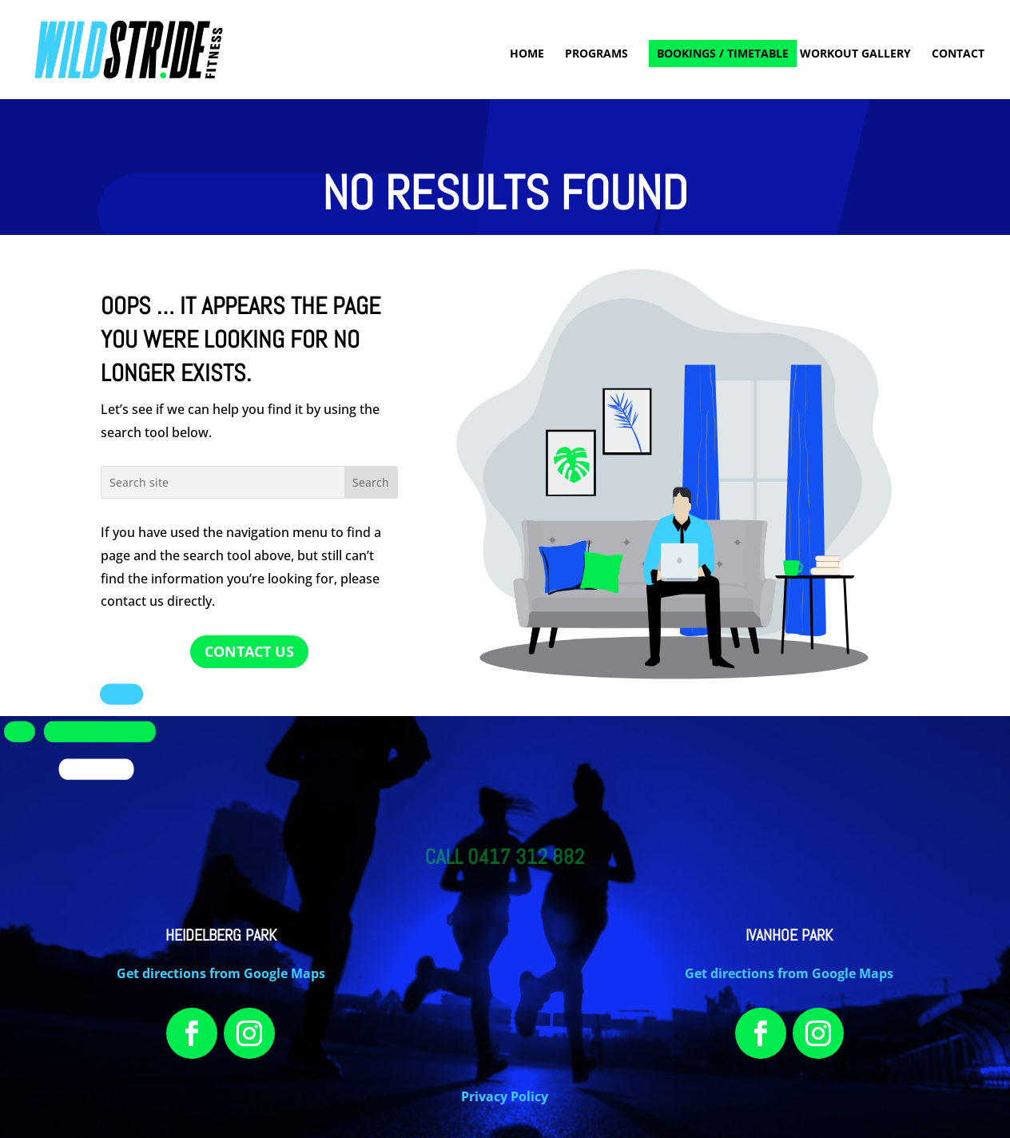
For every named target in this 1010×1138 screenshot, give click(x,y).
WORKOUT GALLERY (855, 54)
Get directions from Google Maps (221, 973)
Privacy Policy (504, 1096)
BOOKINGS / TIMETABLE (723, 53)
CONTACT (958, 54)
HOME (527, 54)
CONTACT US (249, 651)
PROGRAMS (596, 54)
